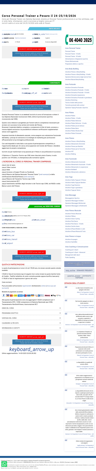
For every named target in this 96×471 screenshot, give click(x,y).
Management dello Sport (72, 255)
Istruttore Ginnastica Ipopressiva (74, 95)
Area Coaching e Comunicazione (76, 247)
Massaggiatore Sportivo (72, 198)
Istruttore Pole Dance (71, 221)
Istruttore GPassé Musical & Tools (75, 231)
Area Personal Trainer (72, 48)
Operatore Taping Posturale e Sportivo (76, 108)
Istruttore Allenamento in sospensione (76, 167)
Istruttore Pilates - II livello (72, 118)
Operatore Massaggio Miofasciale (75, 203)
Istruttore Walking (70, 154)
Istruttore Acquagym (71, 239)
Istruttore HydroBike (70, 242)
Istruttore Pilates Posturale (72, 133)
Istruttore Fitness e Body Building (74, 72)
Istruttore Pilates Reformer (72, 121)
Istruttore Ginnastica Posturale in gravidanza (78, 97)
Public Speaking (69, 257)
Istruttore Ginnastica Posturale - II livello (76, 90)
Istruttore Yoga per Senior (72, 190)
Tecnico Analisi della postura (73, 102)
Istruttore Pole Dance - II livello (73, 224)
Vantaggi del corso (9, 318)
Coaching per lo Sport (71, 250)
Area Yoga (68, 177)
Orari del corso (8, 308)
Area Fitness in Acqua (73, 236)
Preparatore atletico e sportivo (73, 64)
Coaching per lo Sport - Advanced (74, 252)
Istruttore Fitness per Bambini (73, 146)
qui (20, 468)
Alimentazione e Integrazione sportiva (76, 59)
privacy (14, 468)
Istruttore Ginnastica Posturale (74, 87)
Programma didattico (10, 313)
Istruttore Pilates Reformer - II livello (75, 123)
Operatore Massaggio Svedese (74, 201)
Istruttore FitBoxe (70, 216)
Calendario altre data (10, 323)
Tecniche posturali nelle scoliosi (74, 105)
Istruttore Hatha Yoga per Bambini (75, 182)
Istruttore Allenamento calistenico (75, 172)
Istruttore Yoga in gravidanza (73, 187)
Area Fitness (69, 138)
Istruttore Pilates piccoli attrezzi (74, 126)
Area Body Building (72, 69)
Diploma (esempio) (20, 38)
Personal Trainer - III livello (72, 56)
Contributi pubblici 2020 (71, 462)
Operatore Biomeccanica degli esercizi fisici (77, 77)
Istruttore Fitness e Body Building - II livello (77, 74)
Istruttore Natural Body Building (74, 79)
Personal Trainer (69, 51)
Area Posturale (70, 84)
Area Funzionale (71, 159)
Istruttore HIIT (69, 151)
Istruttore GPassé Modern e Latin (74, 229)
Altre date (48, 93)
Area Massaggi (70, 195)
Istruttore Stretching (70, 100)
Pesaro (51, 34)
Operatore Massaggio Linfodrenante (75, 206)
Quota (27, 88)
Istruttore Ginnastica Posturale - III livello (76, 92)
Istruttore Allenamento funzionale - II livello (77, 164)
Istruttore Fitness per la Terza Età (74, 149)
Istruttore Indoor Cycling (72, 219)
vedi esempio (44, 174)
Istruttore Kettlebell (70, 169)
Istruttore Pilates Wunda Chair (73, 131)
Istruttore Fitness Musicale (72, 214)
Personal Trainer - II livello (72, 54)
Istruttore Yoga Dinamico (72, 185)
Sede (6, 88)
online (43, 286)
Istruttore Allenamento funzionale (74, 162)
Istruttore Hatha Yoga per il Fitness (75, 180)
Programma (9, 93)
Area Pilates (69, 112)
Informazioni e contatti (11, 328)
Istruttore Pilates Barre (71, 128)
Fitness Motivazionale (71, 61)
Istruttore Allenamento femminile (74, 144)
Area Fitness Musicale (73, 210)
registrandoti (26, 286)
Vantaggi (28, 93)
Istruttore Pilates (69, 116)
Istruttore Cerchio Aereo (72, 226)
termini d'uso (33, 466)
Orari (46, 88)
